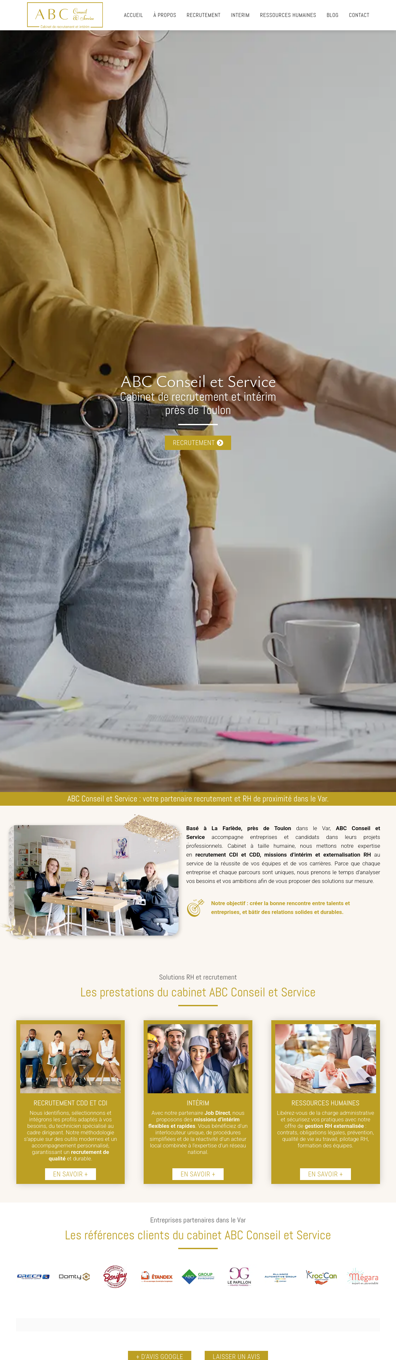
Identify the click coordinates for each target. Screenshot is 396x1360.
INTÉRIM (198, 1102)
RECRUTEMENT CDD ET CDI (70, 1102)
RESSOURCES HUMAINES (325, 1102)
